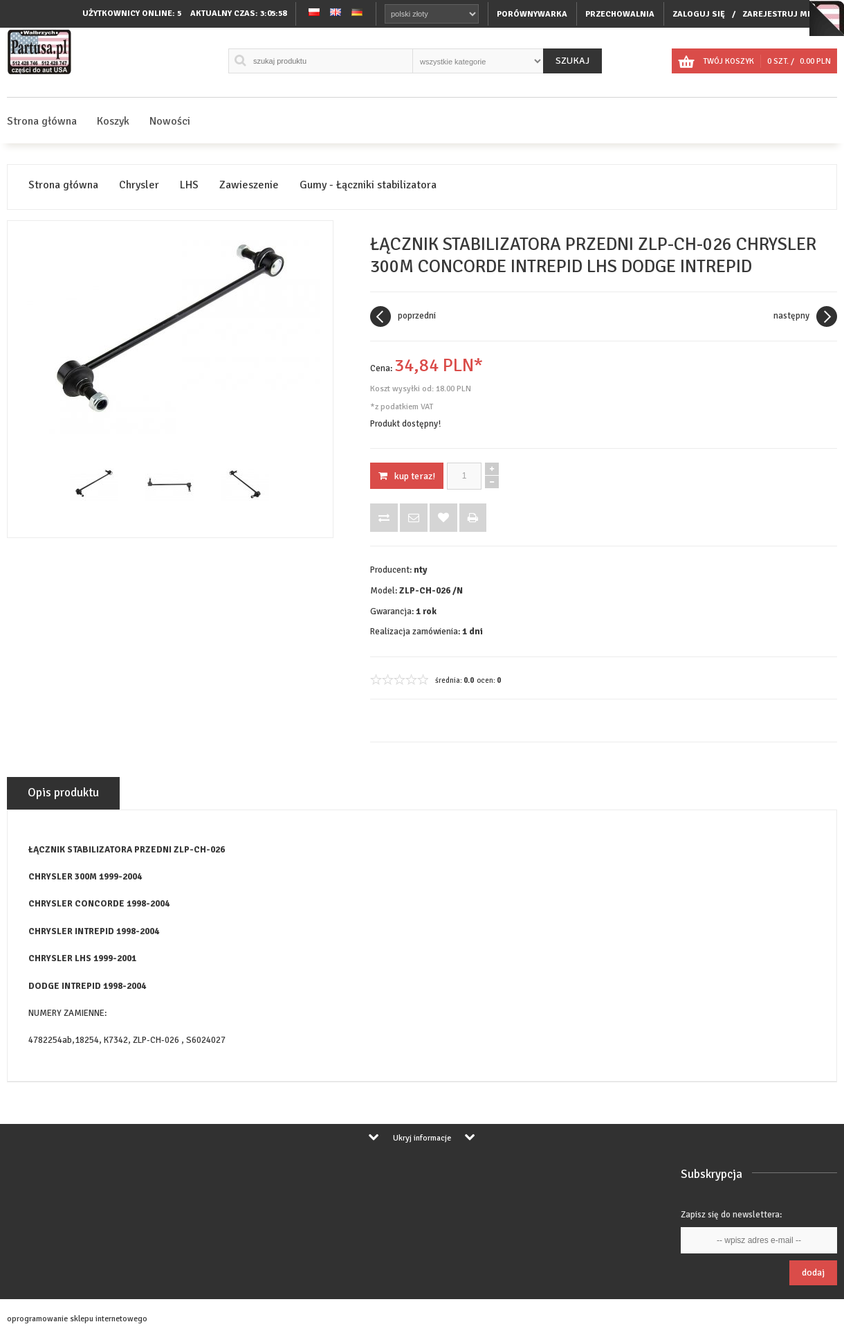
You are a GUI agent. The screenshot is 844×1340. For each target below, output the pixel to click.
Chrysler (139, 185)
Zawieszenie (249, 185)
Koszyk (113, 121)
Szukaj (572, 60)
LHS (189, 185)
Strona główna (42, 121)
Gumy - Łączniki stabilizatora (368, 185)
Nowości (169, 121)
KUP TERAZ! (406, 476)
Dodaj (813, 1272)
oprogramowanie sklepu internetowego (77, 1319)
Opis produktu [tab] (63, 792)
